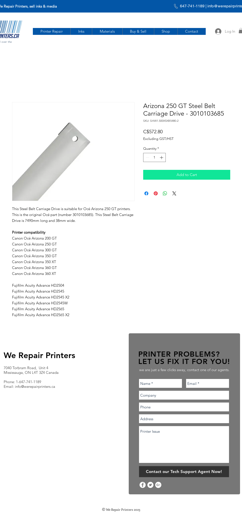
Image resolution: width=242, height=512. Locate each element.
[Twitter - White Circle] (150, 485)
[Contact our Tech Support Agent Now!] (184, 471)
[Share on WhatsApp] (165, 193)
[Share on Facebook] (146, 193)
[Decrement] (147, 157)
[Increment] (162, 157)
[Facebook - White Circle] (143, 485)
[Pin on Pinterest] (156, 193)
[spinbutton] (154, 157)
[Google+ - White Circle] (158, 485)
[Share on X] (174, 193)
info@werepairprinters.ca (35, 386)
